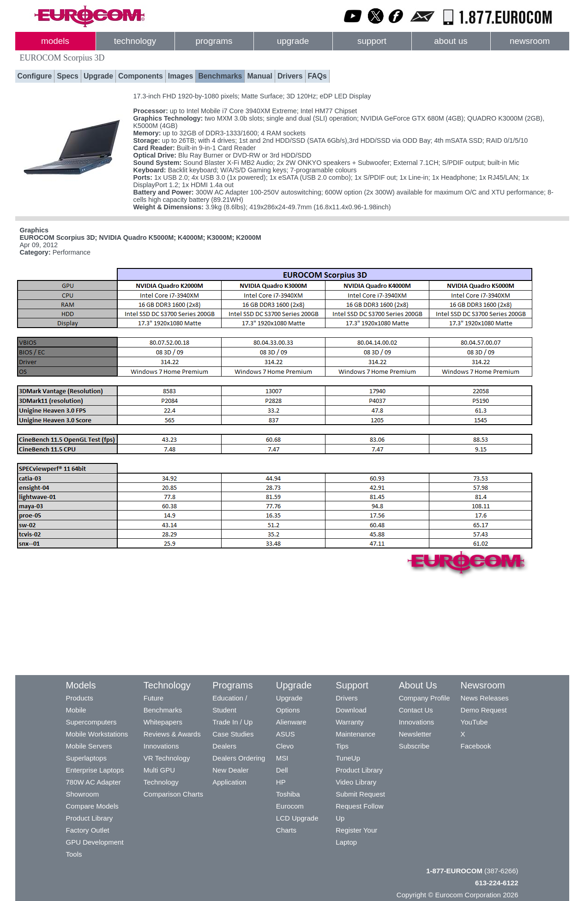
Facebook (476, 746)
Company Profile (424, 698)
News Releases (485, 698)
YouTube (474, 722)
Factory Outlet (87, 830)
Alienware (291, 722)
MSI (282, 758)
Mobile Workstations (97, 734)
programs (214, 41)
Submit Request (360, 794)
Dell (282, 770)
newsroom (530, 41)
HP (281, 782)
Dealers (224, 746)
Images (180, 76)
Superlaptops (86, 758)
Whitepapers (163, 722)
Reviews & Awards (172, 734)
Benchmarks (220, 76)
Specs (67, 76)
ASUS (285, 734)
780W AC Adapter (93, 782)
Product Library (89, 818)
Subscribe (414, 746)
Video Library (356, 782)
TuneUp (348, 758)
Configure (35, 76)
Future (153, 698)
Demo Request (484, 710)
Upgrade (98, 76)
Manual (259, 76)
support (371, 41)
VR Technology (167, 758)
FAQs (317, 76)
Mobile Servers (89, 746)
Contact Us (416, 710)
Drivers (290, 76)
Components (140, 76)
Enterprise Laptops (95, 770)
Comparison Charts (173, 794)
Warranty (349, 722)
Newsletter (415, 734)
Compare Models (92, 806)
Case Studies (232, 734)
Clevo (285, 746)
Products (79, 698)
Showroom (82, 794)
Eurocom (290, 806)
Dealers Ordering (238, 758)
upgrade (293, 41)
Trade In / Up (232, 722)
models (55, 41)
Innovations (161, 746)
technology (135, 41)
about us (451, 41)
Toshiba (288, 794)
